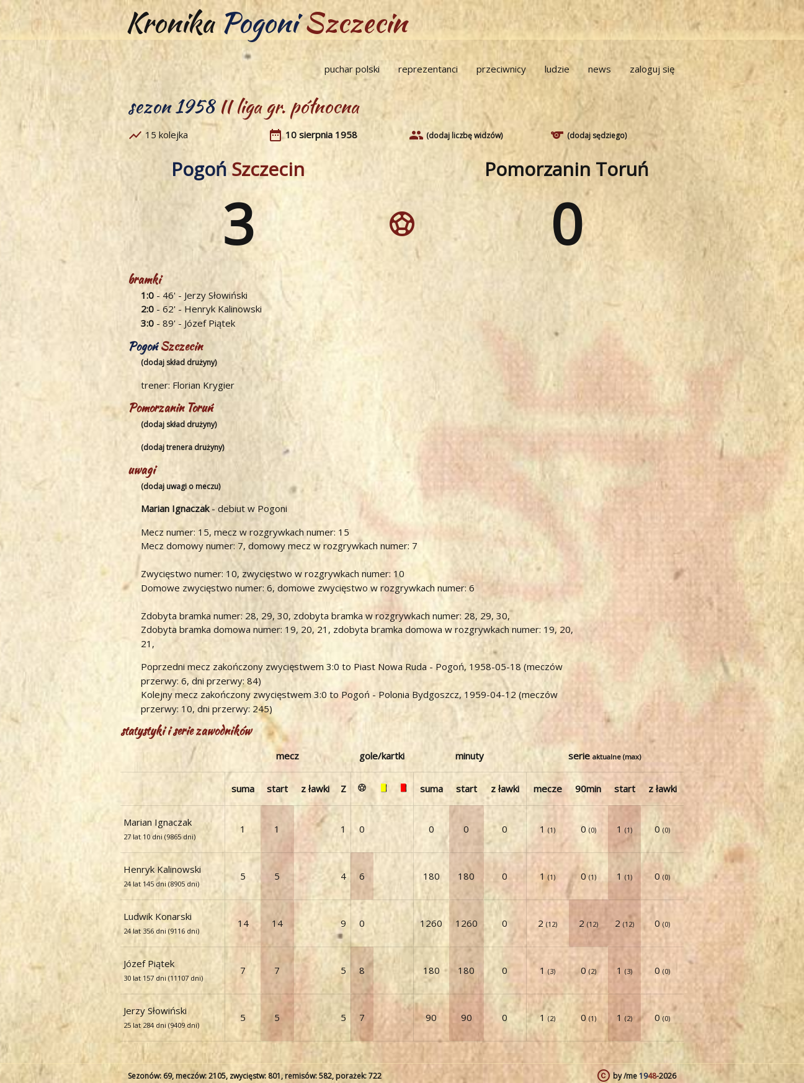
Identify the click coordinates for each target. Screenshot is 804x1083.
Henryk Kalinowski (223, 309)
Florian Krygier (203, 385)
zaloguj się (652, 69)
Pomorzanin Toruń (566, 169)
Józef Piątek (209, 323)
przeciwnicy (501, 69)
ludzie (557, 69)
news (599, 69)
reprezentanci (428, 69)
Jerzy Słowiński (216, 295)
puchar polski (352, 69)
